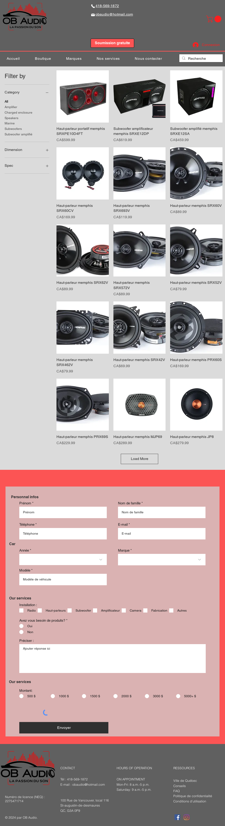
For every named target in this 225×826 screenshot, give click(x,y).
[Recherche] (200, 58)
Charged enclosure (18, 112)
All (6, 101)
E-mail (123, 524)
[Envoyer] (63, 727)
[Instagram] (186, 817)
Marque (123, 550)
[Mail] (93, 14)
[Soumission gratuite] (112, 43)
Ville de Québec (185, 781)
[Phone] (93, 6)
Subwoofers (13, 128)
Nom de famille (129, 503)
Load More (139, 459)
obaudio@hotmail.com (88, 784)
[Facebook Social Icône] (177, 817)
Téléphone (26, 524)
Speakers (11, 117)
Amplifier (11, 106)
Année (24, 550)
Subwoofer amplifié (18, 134)
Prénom (25, 503)
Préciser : (26, 640)
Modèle (24, 570)
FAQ (176, 791)
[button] (214, 19)
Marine (10, 123)
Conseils (179, 786)
